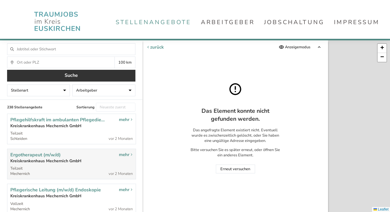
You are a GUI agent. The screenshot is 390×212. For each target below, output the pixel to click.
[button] (382, 48)
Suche (71, 75)
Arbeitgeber (228, 22)
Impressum (356, 22)
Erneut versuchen (235, 169)
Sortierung (85, 107)
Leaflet (381, 209)
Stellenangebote (153, 22)
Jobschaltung (294, 22)
